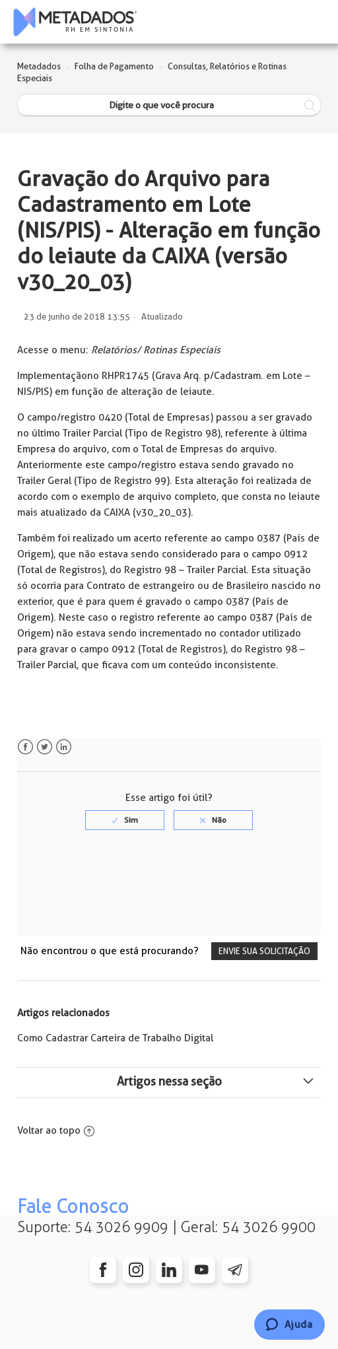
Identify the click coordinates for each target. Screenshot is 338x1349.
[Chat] (289, 1324)
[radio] (124, 820)
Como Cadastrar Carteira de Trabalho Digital (115, 1038)
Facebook (25, 747)
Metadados (39, 66)
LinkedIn (63, 747)
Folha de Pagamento (114, 66)
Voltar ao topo (55, 1130)
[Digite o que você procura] (169, 105)
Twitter (44, 747)
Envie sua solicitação (264, 951)
